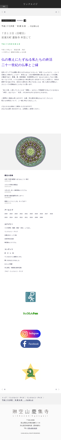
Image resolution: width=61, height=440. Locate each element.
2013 (16, 217)
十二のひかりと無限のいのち (13, 256)
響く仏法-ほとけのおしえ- (12, 260)
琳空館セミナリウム (10, 242)
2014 (11, 217)
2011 (26, 217)
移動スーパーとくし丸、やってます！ (16, 201)
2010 (31, 217)
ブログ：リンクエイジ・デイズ (14, 271)
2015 (6, 217)
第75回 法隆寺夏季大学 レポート (14, 195)
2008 (41, 217)
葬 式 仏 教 (9, 253)
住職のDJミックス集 (11, 235)
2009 (36, 217)
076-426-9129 (32, 428)
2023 (16, 213)
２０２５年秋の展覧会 (11, 184)
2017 (46, 213)
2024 (11, 213)
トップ (4, 397)
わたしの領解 (8, 264)
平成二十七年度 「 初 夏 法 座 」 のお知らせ (17, 400)
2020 (31, 213)
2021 (26, 213)
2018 (41, 213)
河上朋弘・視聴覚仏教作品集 (13, 267)
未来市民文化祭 (9, 239)
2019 (36, 213)
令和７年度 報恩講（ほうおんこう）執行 (17, 179)
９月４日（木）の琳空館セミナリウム (16, 190)
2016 (51, 213)
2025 (6, 213)
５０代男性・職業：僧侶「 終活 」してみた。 (18, 228)
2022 (21, 213)
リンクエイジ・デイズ (9, 20)
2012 (21, 217)
